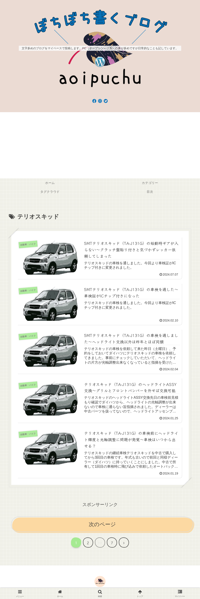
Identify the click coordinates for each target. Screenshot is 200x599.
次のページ (102, 525)
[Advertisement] (100, 145)
